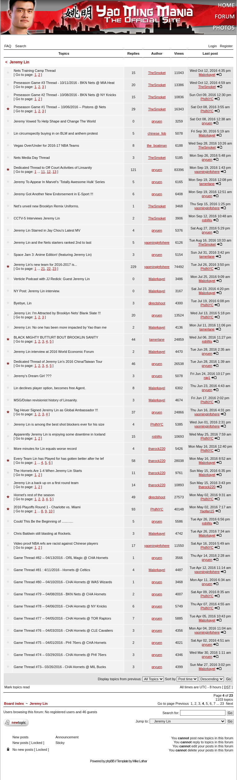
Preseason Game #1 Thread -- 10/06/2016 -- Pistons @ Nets (60, 107)
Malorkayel (207, 74)
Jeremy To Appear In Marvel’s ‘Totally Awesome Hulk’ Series (59, 182)
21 (43, 268)
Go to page (166, 703)
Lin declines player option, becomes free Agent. (50, 388)
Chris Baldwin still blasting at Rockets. (42, 533)
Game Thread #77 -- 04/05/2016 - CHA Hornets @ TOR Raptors (62, 618)
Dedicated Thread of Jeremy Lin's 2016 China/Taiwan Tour (58, 361)
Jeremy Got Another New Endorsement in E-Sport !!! (53, 194)
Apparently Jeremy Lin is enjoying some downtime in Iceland (59, 434)
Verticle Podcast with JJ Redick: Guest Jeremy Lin (52, 279)
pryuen (156, 121)
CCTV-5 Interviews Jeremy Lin (37, 218)
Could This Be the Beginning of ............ (43, 521)
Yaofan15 (207, 511)
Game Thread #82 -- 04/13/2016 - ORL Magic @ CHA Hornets (61, 558)
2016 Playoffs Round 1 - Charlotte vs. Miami (47, 507)
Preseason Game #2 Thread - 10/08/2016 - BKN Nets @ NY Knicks (65, 95)
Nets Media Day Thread (32, 157)
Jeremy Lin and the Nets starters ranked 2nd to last (52, 242)
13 (54, 171)
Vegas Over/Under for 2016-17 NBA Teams (46, 145)
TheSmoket (156, 73)
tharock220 (156, 448)
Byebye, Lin (22, 303)
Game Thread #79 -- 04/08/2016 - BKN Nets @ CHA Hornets (60, 594)
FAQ (7, 46)
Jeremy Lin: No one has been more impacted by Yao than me (60, 327)
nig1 (207, 378)
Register (226, 46)
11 (43, 171)
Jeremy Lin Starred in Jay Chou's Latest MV (47, 230)
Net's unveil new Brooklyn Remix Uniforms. (46, 206)
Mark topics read (17, 687)
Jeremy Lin (19, 62)
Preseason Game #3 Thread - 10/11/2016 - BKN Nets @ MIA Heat (64, 83)
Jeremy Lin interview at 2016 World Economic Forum (54, 351)
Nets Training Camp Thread (35, 70)
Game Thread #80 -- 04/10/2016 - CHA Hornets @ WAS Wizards (63, 582)
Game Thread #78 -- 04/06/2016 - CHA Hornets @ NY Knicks (60, 606)
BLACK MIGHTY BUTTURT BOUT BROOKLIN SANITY (56, 337)
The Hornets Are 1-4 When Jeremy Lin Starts (48, 471)
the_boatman (157, 145)
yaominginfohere (207, 171)
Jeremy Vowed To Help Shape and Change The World (55, 121)
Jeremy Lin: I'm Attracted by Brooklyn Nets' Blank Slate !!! (57, 313)
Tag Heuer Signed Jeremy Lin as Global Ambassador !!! (56, 410)
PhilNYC (207, 99)
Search (20, 46)
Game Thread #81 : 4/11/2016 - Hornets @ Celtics (52, 570)
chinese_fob (157, 133)
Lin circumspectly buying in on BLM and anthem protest (56, 133)
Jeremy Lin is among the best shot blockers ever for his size (59, 424)
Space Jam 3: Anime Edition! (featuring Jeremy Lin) (53, 254)
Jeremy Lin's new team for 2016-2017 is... (45, 264)
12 (48, 171)
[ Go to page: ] (35, 72)
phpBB (110, 761)
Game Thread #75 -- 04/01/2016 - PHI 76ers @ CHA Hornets (60, 642)
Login (212, 46)
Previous (182, 703)
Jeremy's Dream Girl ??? (32, 376)
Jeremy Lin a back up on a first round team (46, 483)
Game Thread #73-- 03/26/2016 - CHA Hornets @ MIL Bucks (60, 667)
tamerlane (207, 184)
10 (51, 511)
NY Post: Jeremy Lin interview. (37, 291)
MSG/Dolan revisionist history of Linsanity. (45, 400)
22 (48, 268)
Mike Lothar (139, 761)
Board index (14, 703)
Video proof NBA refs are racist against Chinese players (56, 543)
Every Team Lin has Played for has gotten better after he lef (59, 458)
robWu (207, 220)
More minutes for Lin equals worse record (45, 448)
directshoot (156, 303)
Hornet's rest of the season (34, 495)
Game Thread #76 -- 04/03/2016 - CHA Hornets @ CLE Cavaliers (63, 630)
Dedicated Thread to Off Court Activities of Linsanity (53, 167)
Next (229, 703)
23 (54, 268)
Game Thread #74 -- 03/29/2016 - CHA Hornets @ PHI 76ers (60, 655)
